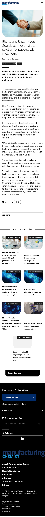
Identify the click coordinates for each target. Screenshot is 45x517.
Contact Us (7, 474)
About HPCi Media (10, 467)
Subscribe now (15, 373)
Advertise (6, 478)
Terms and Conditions (12, 482)
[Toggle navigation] (42, 3)
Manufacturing (38, 303)
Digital (19, 63)
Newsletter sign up (11, 471)
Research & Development (9, 63)
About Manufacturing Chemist (16, 464)
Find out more (8, 410)
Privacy (5, 485)
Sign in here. (21, 404)
